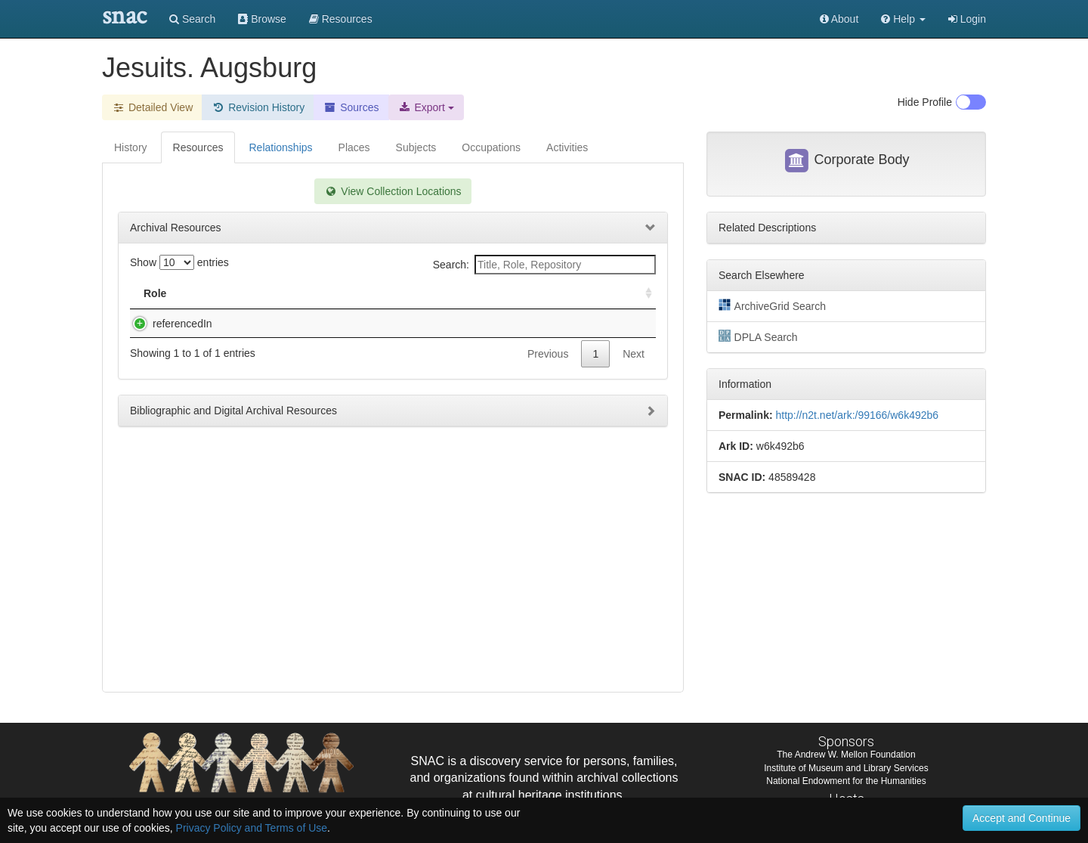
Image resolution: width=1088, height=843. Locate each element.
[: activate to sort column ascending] (642, 293)
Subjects (416, 147)
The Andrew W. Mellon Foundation (846, 754)
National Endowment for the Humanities (846, 781)
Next (633, 354)
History (130, 147)
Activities (567, 147)
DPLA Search (758, 336)
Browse (262, 19)
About (839, 19)
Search (192, 19)
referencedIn (167, 324)
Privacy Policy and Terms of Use (251, 828)
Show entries (179, 262)
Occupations (491, 147)
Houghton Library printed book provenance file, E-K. (334, 324)
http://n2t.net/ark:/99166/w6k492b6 (856, 415)
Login (967, 19)
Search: (544, 264)
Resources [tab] (198, 147)
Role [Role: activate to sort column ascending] (155, 293)
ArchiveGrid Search (772, 305)
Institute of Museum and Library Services (846, 768)
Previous (547, 354)
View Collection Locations (392, 191)
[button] (903, 19)
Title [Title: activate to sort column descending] (229, 293)
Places (354, 147)
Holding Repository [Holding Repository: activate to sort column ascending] (529, 293)
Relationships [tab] (280, 147)
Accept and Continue (1021, 818)
